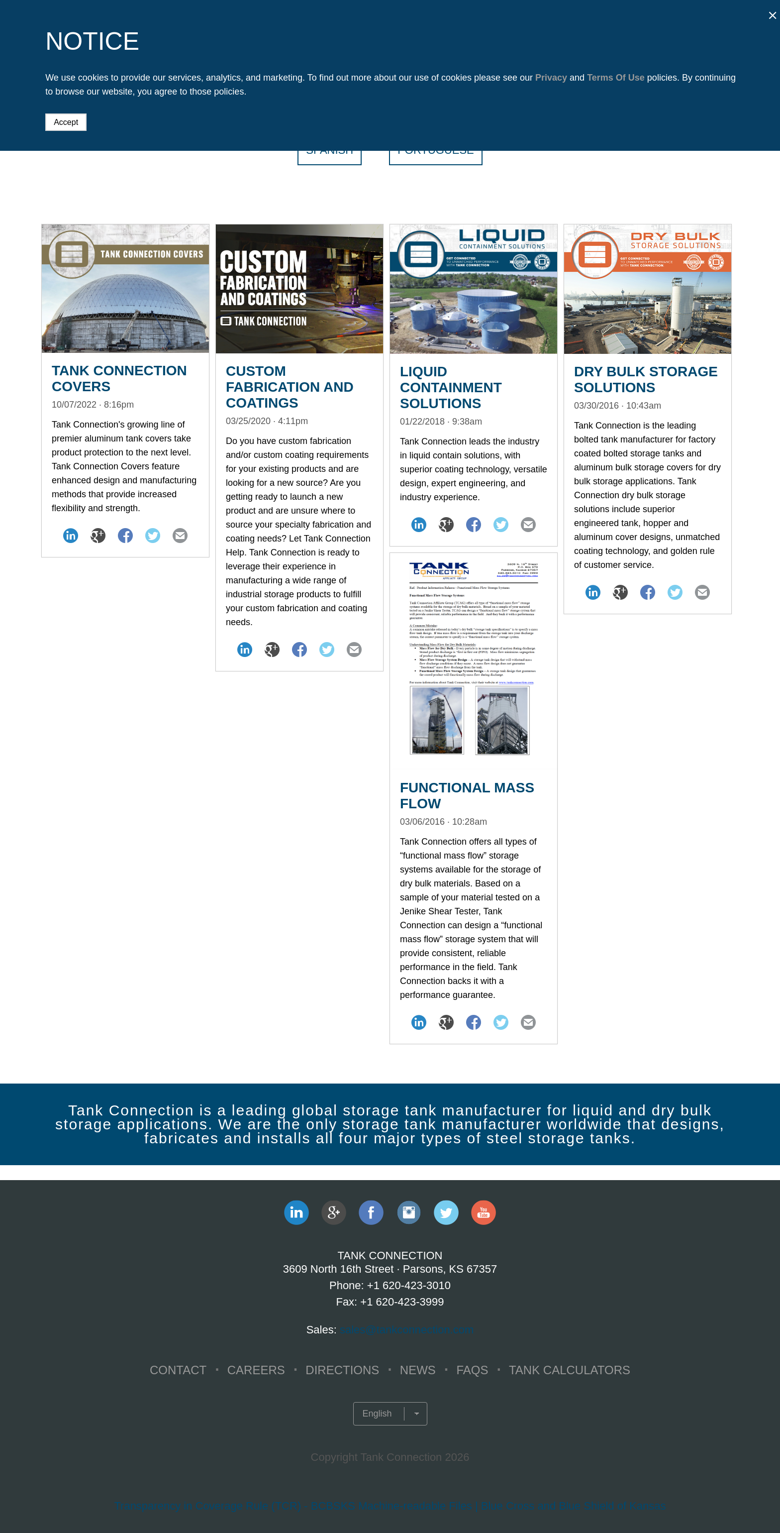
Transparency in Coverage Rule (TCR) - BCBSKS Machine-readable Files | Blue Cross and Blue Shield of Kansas (390, 1506)
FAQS (472, 1370)
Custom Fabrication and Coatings (290, 387)
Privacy (551, 78)
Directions (342, 1370)
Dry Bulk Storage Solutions (646, 379)
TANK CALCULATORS (569, 1370)
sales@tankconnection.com (407, 1329)
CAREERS (256, 1370)
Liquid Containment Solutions (451, 387)
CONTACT (178, 1370)
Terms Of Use (616, 78)
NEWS (418, 1370)
